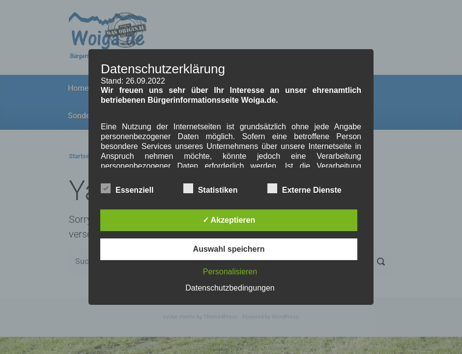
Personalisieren (230, 271)
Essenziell (127, 188)
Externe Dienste (304, 188)
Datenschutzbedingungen (229, 288)
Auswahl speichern (229, 249)
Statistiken (210, 188)
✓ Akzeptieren (229, 220)
